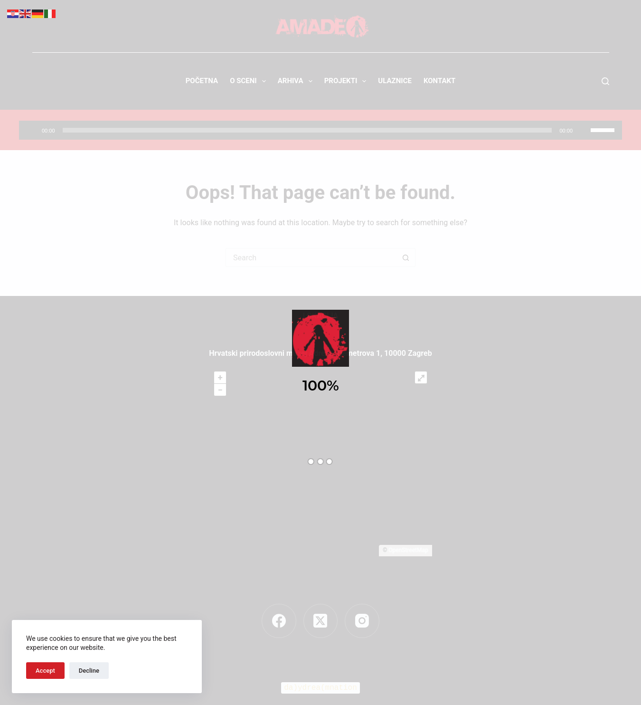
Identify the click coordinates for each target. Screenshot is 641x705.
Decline (89, 670)
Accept (45, 670)
